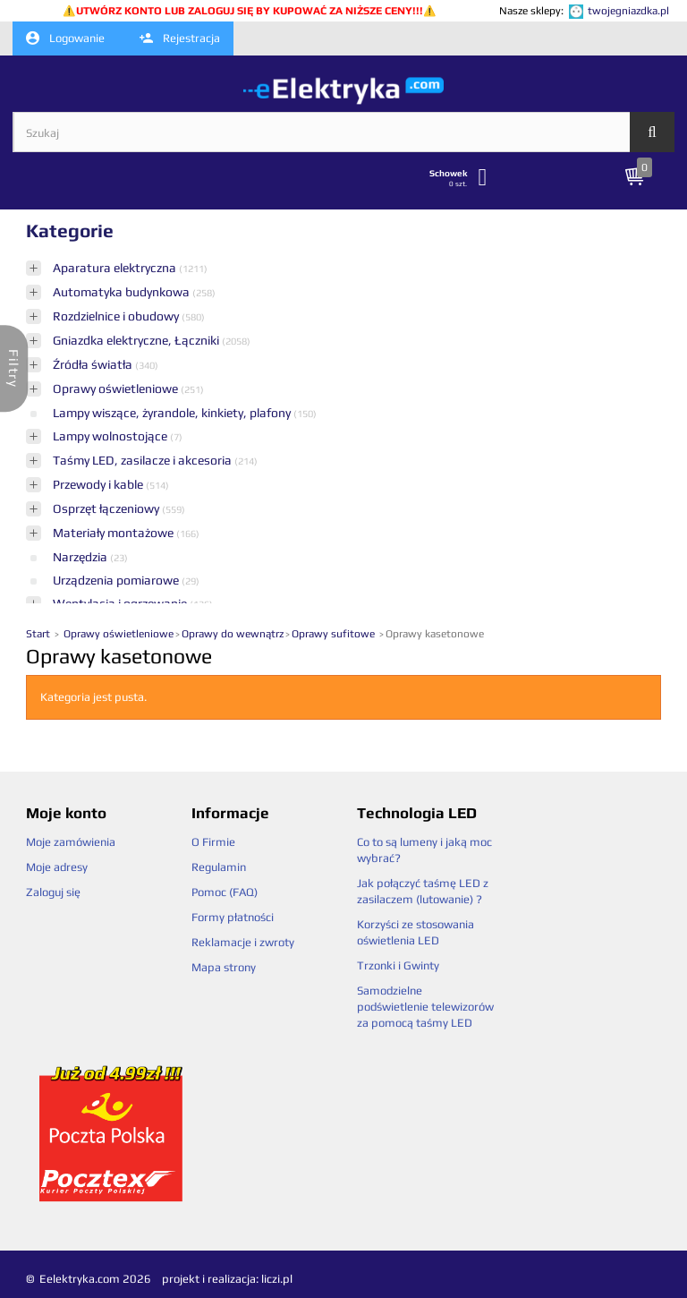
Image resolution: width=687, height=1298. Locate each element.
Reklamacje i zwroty (242, 942)
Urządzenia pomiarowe (117, 580)
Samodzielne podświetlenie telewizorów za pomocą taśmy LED (425, 1006)
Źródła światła (94, 364)
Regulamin (218, 867)
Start (39, 634)
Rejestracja (180, 38)
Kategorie (70, 230)
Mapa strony (223, 967)
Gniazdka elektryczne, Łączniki (137, 340)
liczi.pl (277, 1278)
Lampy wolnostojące (111, 436)
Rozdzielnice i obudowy (117, 316)
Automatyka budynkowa (122, 292)
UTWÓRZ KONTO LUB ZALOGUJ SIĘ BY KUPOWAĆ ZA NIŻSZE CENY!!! (249, 10)
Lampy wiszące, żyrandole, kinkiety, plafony (173, 413)
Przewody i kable (99, 484)
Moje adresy (57, 867)
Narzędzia (81, 557)
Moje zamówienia (70, 842)
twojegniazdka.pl (628, 10)
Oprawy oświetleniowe (117, 388)
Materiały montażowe (114, 532)
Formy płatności (232, 917)
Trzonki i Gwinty (398, 965)
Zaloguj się (53, 892)
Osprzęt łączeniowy (107, 508)
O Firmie (213, 842)
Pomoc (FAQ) (224, 892)
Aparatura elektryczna (116, 267)
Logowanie (65, 38)
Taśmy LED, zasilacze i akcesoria (143, 460)
